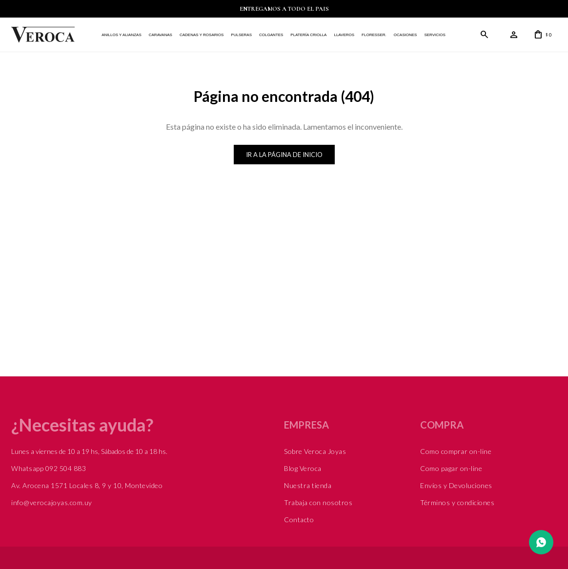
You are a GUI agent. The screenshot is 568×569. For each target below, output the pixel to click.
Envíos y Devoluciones (456, 485)
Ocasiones (405, 35)
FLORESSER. (374, 35)
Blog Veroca (303, 468)
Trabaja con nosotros (318, 502)
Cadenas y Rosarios (201, 35)
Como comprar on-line (455, 451)
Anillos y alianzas (121, 35)
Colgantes (271, 35)
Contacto (299, 519)
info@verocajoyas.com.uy (51, 502)
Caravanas (160, 35)
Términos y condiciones (457, 502)
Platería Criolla (308, 35)
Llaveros (344, 35)
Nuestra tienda (307, 485)
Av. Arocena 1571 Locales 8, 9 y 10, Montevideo (86, 485)
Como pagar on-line (451, 468)
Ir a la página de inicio (284, 154)
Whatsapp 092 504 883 (48, 468)
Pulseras (241, 35)
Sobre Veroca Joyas (315, 451)
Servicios (434, 35)
